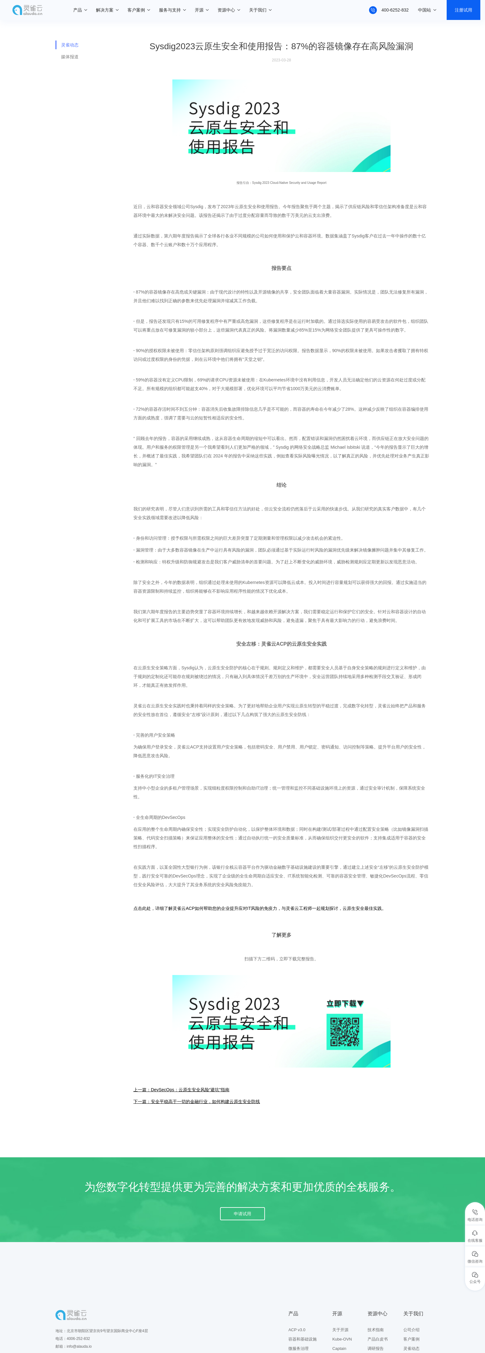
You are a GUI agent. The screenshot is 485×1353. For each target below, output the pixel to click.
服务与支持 (170, 9)
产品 (77, 9)
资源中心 (226, 9)
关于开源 (340, 1329)
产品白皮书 (377, 1339)
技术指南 (375, 1329)
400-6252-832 (395, 9)
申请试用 (242, 1213)
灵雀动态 (70, 44)
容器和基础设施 (302, 1339)
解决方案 (104, 9)
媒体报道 (70, 56)
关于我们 (258, 9)
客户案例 (136, 9)
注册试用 (463, 9)
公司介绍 (411, 1329)
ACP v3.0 (296, 1329)
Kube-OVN (342, 1339)
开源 (199, 9)
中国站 (424, 9)
